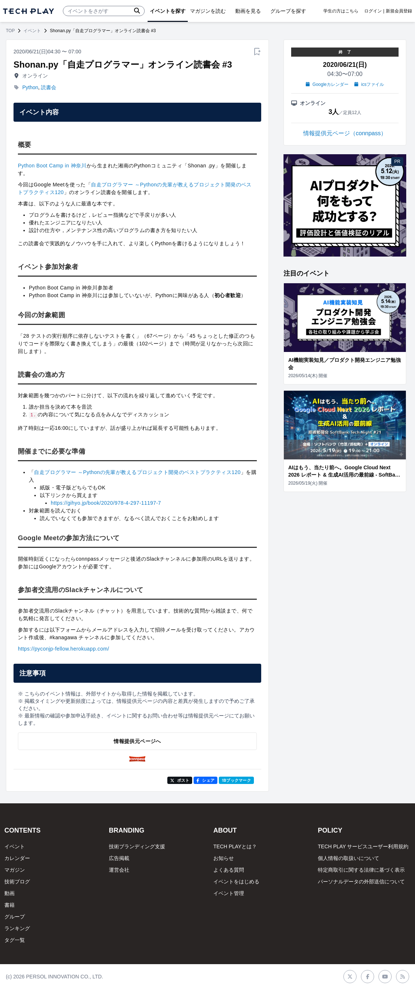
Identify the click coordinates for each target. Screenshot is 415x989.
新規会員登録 (399, 11)
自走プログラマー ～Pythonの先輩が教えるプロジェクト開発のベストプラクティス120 (137, 472)
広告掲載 (119, 858)
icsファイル (369, 84)
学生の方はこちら (340, 11)
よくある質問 (228, 870)
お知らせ (223, 858)
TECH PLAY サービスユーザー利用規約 (363, 846)
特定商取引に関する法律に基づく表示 (361, 870)
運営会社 (119, 870)
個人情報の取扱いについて (348, 858)
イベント (32, 30)
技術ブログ (17, 881)
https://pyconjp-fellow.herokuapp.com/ (63, 649)
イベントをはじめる (236, 881)
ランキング (17, 928)
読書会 (48, 87)
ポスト (180, 780)
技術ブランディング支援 (137, 846)
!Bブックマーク (236, 780)
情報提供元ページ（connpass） (345, 133)
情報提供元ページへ (137, 741)
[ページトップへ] (28, 11)
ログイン (373, 11)
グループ (14, 917)
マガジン (14, 870)
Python (30, 87)
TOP (10, 30)
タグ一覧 (14, 940)
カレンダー (17, 858)
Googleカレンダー (327, 84)
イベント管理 (228, 893)
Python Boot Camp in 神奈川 (52, 165)
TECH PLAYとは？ (235, 846)
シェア (205, 780)
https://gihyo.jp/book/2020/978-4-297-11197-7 (106, 503)
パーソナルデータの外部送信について (361, 881)
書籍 (9, 905)
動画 (9, 893)
